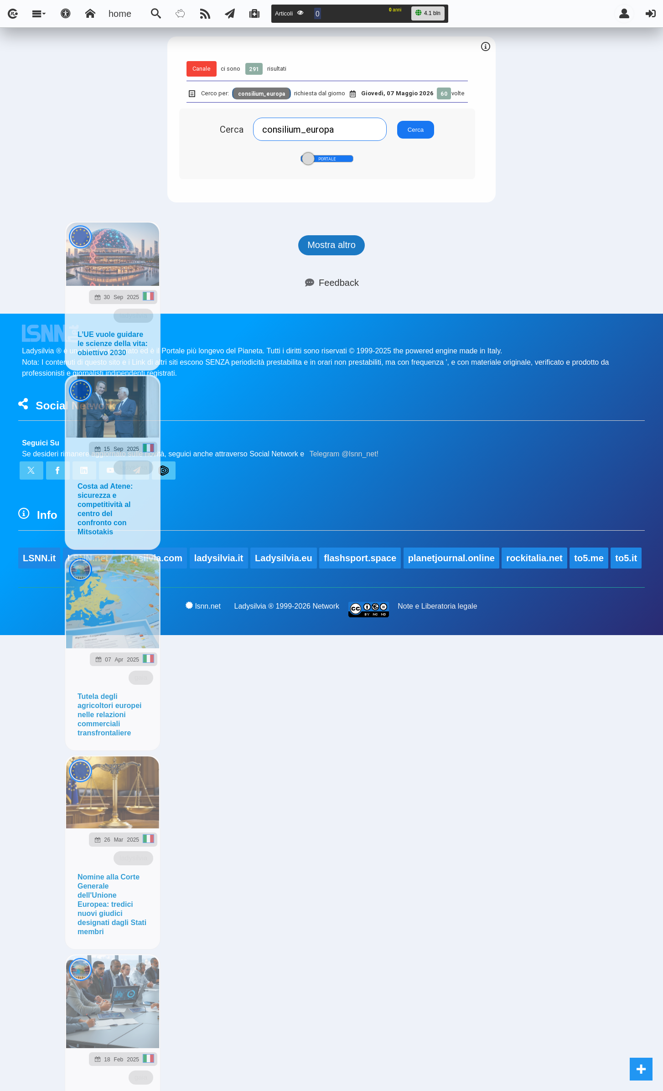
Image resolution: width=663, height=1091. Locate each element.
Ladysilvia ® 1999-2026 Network (287, 606)
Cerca (231, 129)
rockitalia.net (534, 558)
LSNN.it (39, 558)
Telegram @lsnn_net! (344, 454)
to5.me (588, 558)
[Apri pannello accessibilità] (66, 13)
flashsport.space (360, 558)
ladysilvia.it (218, 558)
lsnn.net (203, 606)
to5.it (626, 558)
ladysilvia (133, 315)
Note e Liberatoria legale (437, 606)
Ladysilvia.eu (283, 558)
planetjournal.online (451, 558)
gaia (141, 677)
